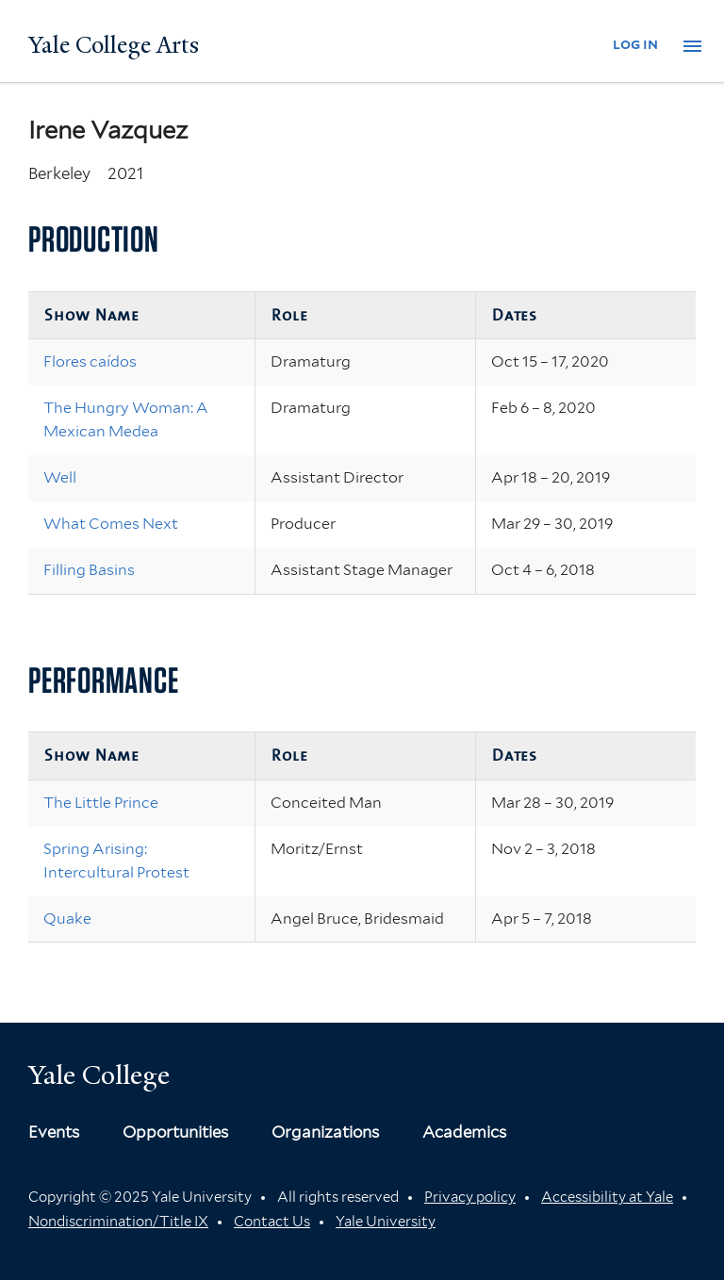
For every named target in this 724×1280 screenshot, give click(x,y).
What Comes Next (110, 524)
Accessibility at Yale (607, 1197)
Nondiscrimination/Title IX (118, 1221)
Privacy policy (470, 1197)
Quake (67, 918)
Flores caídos (90, 361)
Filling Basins (89, 570)
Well (59, 477)
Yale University (386, 1221)
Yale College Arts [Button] (113, 45)
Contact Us (272, 1221)
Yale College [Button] (99, 1075)
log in (635, 44)
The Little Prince (100, 803)
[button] (692, 46)
